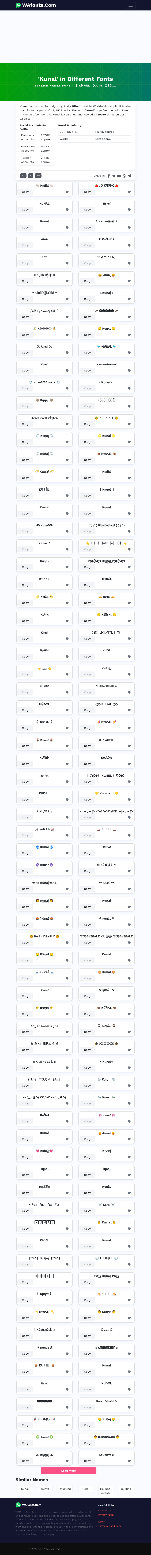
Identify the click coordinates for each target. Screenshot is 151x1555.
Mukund (65, 1488)
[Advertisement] (75, 36)
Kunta (45, 1488)
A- (23, 175)
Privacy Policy (106, 1514)
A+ (38, 175)
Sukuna (126, 1488)
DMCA (101, 1521)
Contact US (105, 1510)
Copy (25, 191)
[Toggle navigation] (130, 5)
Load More (68, 1470)
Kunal (25, 1488)
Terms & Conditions (110, 1525)
